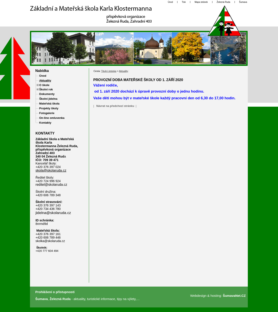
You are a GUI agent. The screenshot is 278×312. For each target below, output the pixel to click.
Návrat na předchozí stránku (115, 106)
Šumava (41, 299)
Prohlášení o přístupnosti (55, 292)
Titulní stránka (108, 71)
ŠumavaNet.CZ (234, 295)
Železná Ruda (60, 299)
